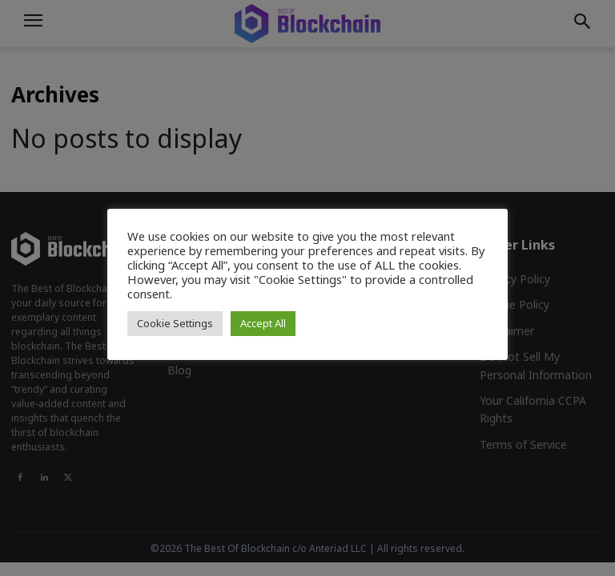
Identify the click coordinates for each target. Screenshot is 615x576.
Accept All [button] (263, 323)
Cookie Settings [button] (175, 323)
